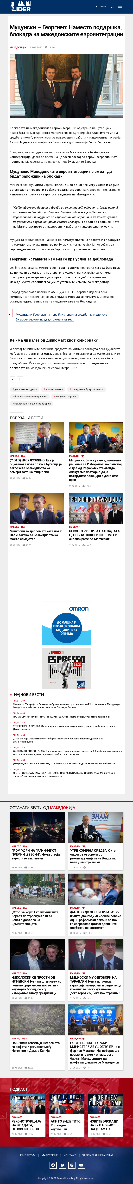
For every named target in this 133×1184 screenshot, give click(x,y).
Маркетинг (50, 1155)
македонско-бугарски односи (87, 389)
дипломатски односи (25, 389)
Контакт (70, 1155)
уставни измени (54, 389)
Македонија (18, 47)
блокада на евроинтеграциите (30, 396)
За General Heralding (97, 1155)
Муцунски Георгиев (66, 396)
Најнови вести (29, 694)
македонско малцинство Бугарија (32, 403)
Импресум (27, 1155)
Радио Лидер (20, 6)
